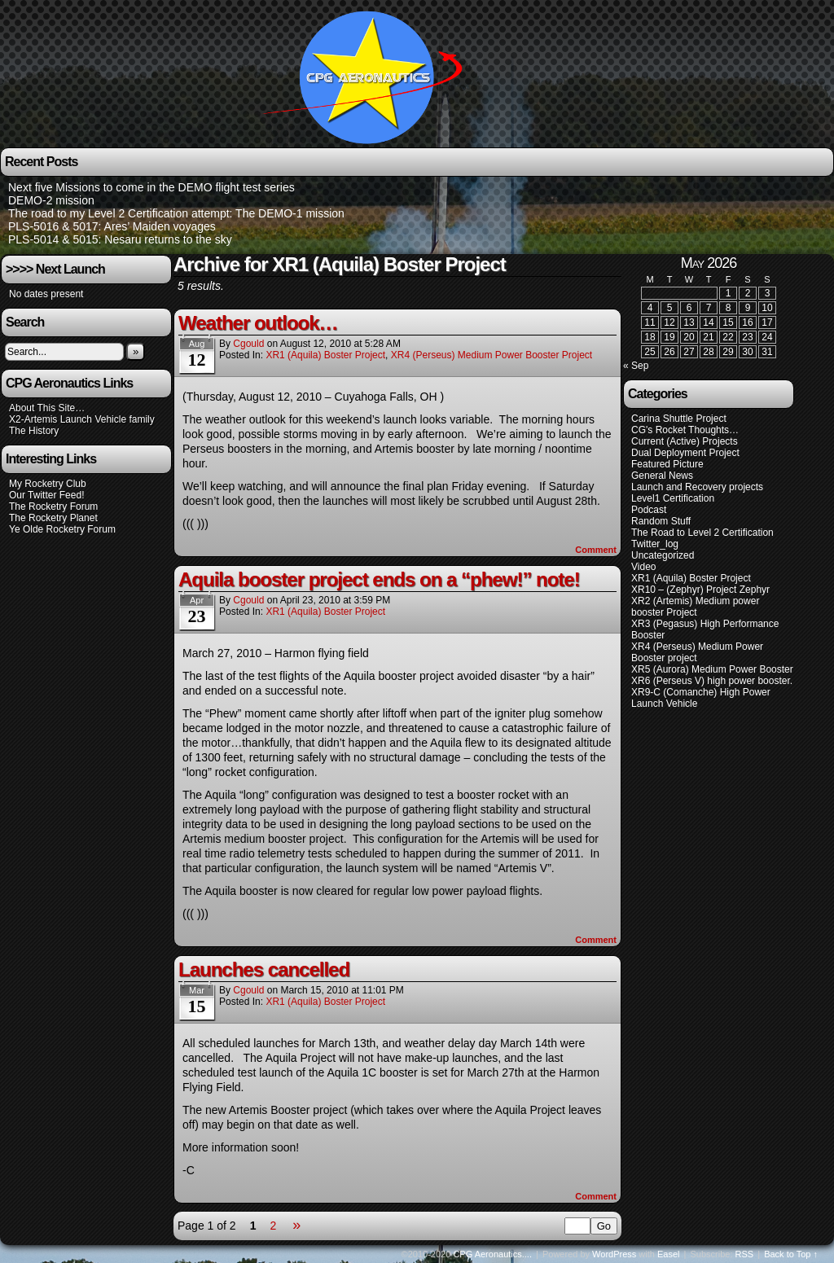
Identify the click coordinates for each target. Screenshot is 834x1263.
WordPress (614, 1254)
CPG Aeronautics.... (492, 1254)
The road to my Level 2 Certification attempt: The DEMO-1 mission (176, 213)
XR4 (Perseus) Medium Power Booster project (491, 355)
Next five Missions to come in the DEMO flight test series (151, 187)
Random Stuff (661, 521)
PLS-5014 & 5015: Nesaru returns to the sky (120, 239)
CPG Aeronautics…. (368, 76)
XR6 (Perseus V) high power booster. (711, 680)
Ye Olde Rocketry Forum (62, 529)
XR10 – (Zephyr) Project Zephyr (700, 589)
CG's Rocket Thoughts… (685, 430)
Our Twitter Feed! (46, 495)
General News (662, 475)
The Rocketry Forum (53, 506)
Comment (596, 550)
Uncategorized (662, 555)
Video (643, 566)
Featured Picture (667, 464)
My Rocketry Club (47, 483)
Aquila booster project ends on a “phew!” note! (379, 579)
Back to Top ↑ (791, 1254)
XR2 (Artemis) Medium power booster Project (695, 606)
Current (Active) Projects (684, 441)
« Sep (635, 365)
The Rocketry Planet (53, 518)
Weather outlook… (258, 323)
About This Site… (47, 408)
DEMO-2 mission (51, 200)
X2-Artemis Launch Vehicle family (82, 419)
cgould (248, 343)
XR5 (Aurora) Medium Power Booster (712, 669)
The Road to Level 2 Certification (702, 532)
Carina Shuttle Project (678, 418)
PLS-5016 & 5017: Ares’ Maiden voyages (112, 226)
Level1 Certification (672, 498)
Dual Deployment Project (685, 452)
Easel (668, 1254)
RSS (744, 1254)
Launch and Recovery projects (697, 487)
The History (34, 430)
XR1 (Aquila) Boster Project (325, 355)
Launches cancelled (263, 969)
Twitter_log (654, 544)
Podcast (648, 509)
